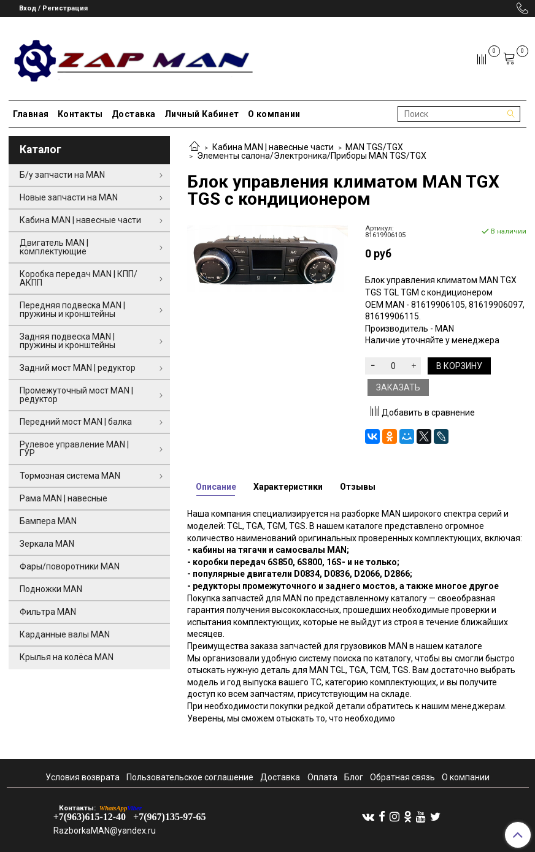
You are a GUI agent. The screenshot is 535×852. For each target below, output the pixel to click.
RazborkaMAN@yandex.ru (104, 830)
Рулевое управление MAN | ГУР (74, 448)
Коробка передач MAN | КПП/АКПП (78, 278)
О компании (274, 114)
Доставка (134, 114)
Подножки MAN (51, 589)
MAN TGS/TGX (374, 147)
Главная (31, 114)
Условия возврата (82, 777)
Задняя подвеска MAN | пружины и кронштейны (67, 341)
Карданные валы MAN (65, 634)
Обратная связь (402, 777)
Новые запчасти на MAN (69, 197)
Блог (353, 777)
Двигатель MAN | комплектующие (54, 247)
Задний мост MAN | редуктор (78, 368)
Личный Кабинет (201, 114)
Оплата (322, 777)
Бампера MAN (48, 521)
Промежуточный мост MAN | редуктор (76, 395)
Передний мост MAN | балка (76, 422)
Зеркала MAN (47, 544)
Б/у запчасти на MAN (62, 175)
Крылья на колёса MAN (67, 657)
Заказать (398, 387)
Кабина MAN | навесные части (273, 147)
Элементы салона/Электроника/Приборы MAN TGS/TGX (311, 156)
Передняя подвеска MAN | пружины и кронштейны (72, 309)
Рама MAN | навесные (63, 498)
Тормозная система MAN (70, 476)
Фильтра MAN (48, 612)
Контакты (80, 114)
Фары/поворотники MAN (70, 566)
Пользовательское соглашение (189, 777)
